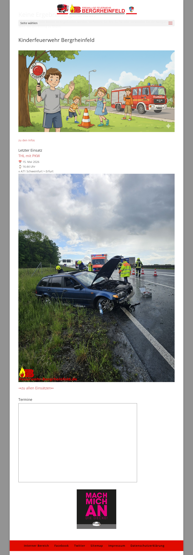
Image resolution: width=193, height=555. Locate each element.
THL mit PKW (29, 155)
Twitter (79, 545)
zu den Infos (26, 140)
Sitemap (97, 545)
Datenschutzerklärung (148, 545)
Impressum (116, 545)
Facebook (61, 545)
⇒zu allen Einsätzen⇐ (36, 388)
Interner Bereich (36, 545)
